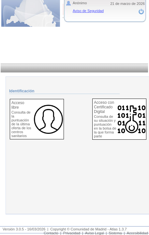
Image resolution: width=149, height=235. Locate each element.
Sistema (115, 233)
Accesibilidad (137, 233)
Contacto (51, 233)
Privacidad (71, 233)
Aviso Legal (94, 233)
